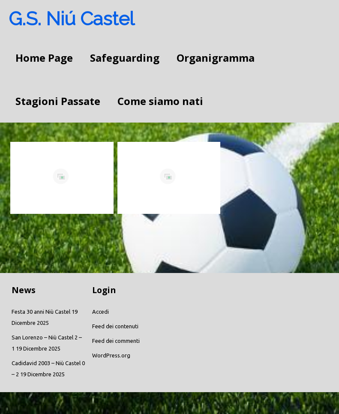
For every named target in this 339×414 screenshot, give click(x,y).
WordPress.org (111, 355)
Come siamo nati (160, 101)
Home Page (44, 58)
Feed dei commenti (116, 341)
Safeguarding (124, 58)
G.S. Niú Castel (72, 19)
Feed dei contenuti (115, 326)
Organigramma (216, 58)
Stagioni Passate (57, 101)
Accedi (100, 312)
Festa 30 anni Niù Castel (41, 312)
